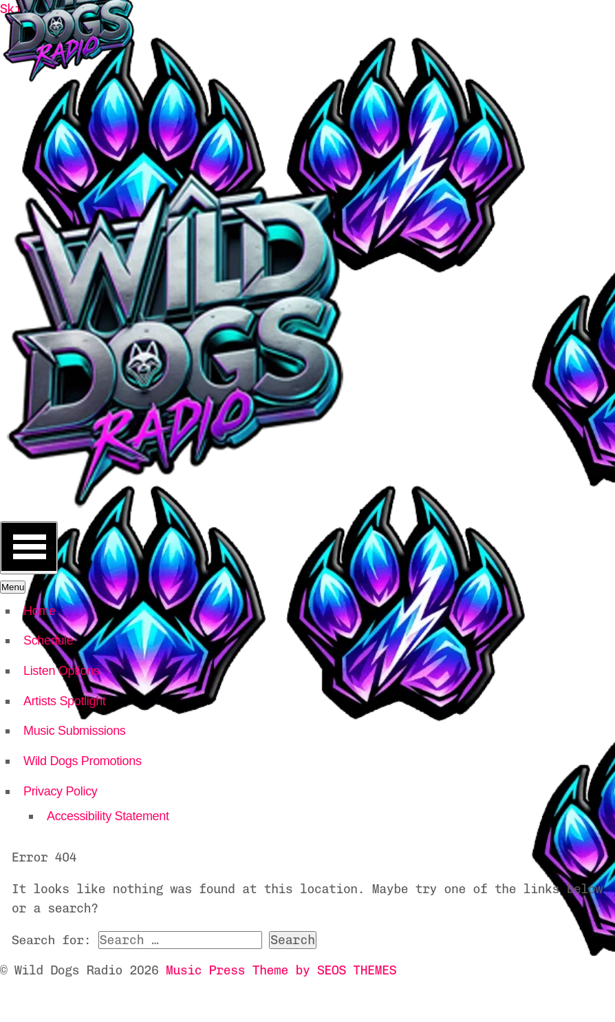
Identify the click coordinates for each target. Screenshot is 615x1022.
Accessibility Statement (108, 816)
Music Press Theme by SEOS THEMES (281, 970)
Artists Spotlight (64, 701)
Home (39, 611)
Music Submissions (74, 731)
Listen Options (61, 671)
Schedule (48, 640)
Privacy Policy (60, 791)
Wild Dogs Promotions (82, 761)
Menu (12, 587)
